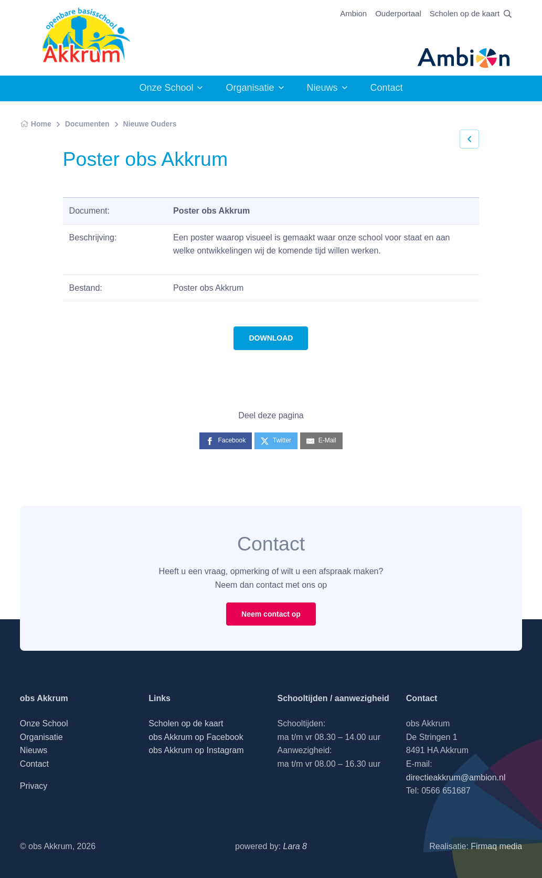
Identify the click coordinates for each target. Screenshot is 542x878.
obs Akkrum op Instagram (195, 750)
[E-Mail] (321, 440)
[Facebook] (225, 440)
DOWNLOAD (271, 338)
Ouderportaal (398, 13)
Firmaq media (496, 846)
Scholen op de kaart (465, 13)
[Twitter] (275, 440)
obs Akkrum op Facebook (195, 737)
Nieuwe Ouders (150, 124)
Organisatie (250, 87)
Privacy (33, 785)
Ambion (353, 13)
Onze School (166, 87)
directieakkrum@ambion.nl (456, 777)
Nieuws (322, 87)
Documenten (87, 124)
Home (35, 124)
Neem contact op (271, 614)
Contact (386, 87)
